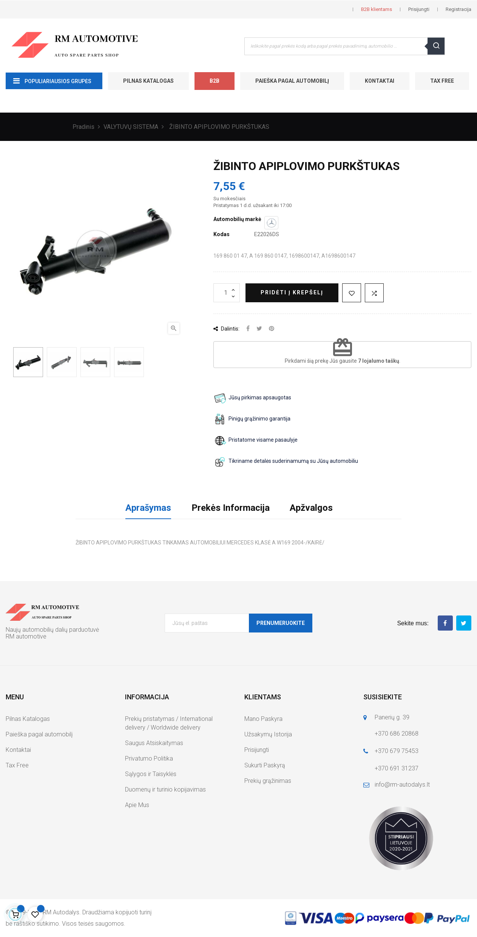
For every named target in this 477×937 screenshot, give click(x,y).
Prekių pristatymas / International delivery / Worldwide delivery (169, 723)
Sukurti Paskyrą (264, 765)
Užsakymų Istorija (268, 734)
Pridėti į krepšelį (292, 292)
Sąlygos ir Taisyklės (150, 774)
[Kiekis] (226, 292)
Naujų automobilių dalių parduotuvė (52, 629)
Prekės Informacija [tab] (230, 508)
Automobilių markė (237, 219)
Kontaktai (379, 81)
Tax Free (442, 81)
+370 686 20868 (396, 733)
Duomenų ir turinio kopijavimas (165, 789)
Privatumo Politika (149, 758)
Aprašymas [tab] (148, 508)
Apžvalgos (311, 508)
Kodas (221, 234)
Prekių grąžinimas (267, 780)
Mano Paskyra (263, 718)
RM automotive (26, 636)
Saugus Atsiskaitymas (154, 743)
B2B (214, 81)
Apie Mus (137, 805)
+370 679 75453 (396, 751)
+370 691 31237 (396, 768)
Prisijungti (256, 749)
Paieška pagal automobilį (292, 81)
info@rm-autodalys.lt (402, 784)
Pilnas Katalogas (148, 81)
